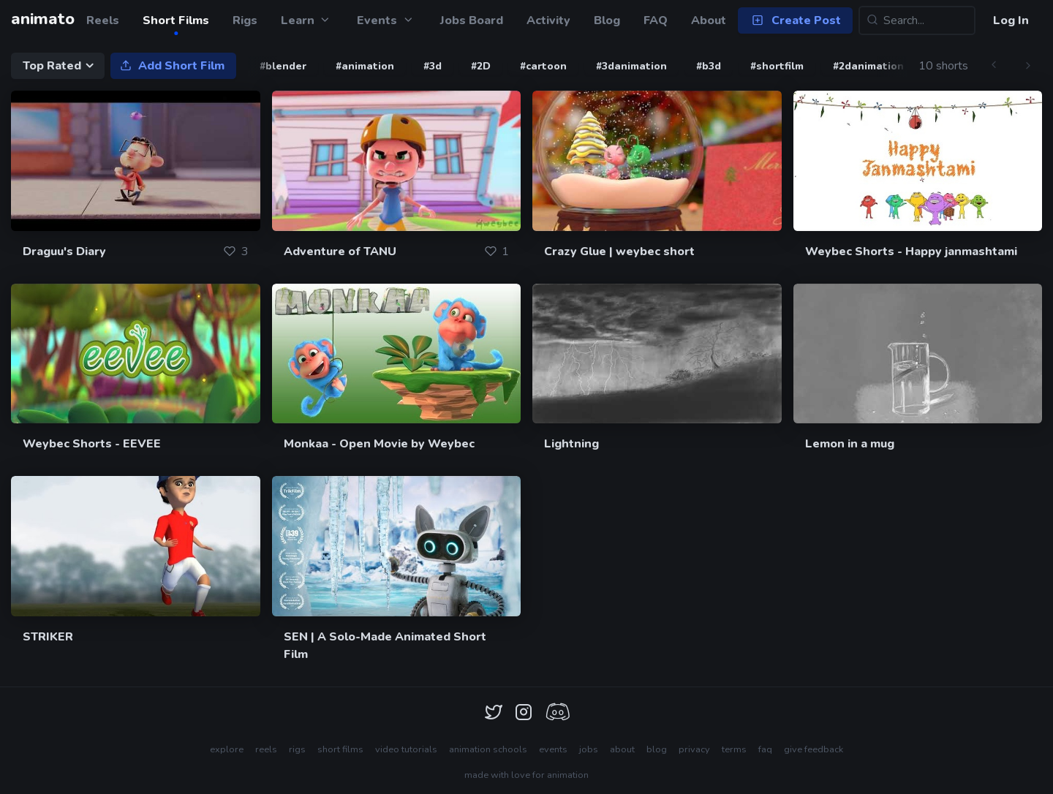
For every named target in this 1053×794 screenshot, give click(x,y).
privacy (694, 749)
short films (340, 749)
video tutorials (406, 749)
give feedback (813, 749)
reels (266, 749)
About (708, 20)
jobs (588, 749)
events (553, 749)
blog (656, 749)
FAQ (656, 20)
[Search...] (916, 20)
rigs (297, 749)
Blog (607, 20)
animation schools (488, 749)
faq (765, 749)
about (622, 749)
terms (734, 749)
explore (227, 749)
